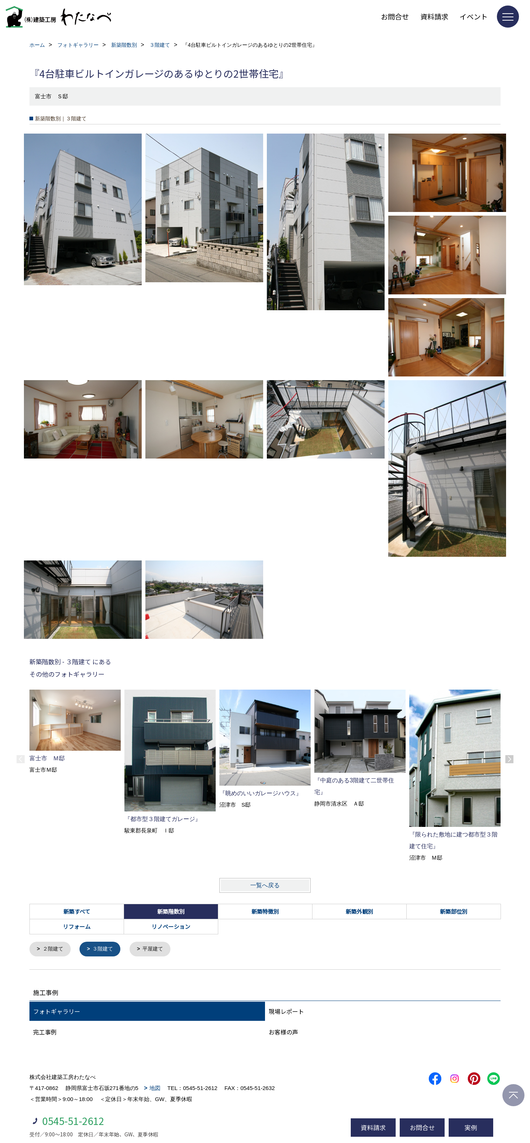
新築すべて (76, 911)
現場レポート (286, 1011)
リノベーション (171, 926)
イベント (474, 16)
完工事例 (45, 1032)
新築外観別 (359, 911)
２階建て (54, 949)
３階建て (106, 949)
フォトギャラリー (56, 1011)
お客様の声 (283, 1032)
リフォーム (77, 926)
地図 (154, 1088)
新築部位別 (453, 911)
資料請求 (434, 16)
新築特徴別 (265, 911)
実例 (470, 1127)
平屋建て (157, 949)
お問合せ (395, 16)
